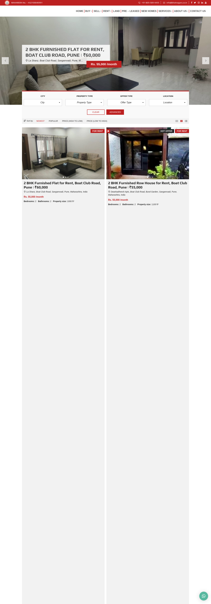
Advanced (115, 112)
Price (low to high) (97, 121)
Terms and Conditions (157, 601)
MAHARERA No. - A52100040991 (80, 601)
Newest (40, 121)
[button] (43, 102)
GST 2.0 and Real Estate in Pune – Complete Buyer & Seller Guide (102, 476)
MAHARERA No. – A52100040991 (26, 2)
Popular (53, 121)
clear (95, 112)
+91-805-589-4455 (148, 2)
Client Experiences (116, 582)
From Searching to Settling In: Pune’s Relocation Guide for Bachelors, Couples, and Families (49, 478)
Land (110, 561)
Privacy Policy (139, 601)
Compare (45, 205)
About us (112, 575)
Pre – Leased (113, 568)
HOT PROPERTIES (62, 303)
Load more (106, 216)
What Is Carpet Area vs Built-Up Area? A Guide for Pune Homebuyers (160, 476)
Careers (126, 601)
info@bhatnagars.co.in (175, 2)
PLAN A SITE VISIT (148, 303)
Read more (65, 519)
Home (110, 554)
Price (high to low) (72, 121)
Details (65, 205)
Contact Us (113, 589)
